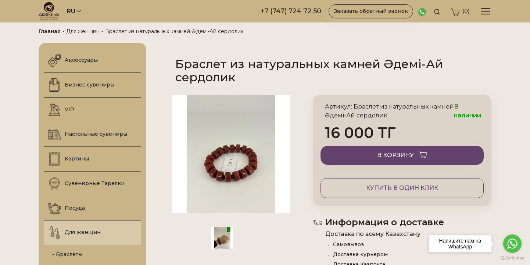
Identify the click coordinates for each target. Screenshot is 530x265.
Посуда (66, 208)
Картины (68, 159)
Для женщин (83, 31)
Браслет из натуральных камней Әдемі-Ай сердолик (174, 31)
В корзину (402, 154)
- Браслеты (65, 254)
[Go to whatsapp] (512, 243)
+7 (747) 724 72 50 (291, 11)
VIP (61, 109)
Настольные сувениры (87, 134)
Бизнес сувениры (81, 85)
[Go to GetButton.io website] (512, 257)
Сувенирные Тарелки (86, 183)
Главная (50, 31)
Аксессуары (73, 60)
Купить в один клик (402, 187)
